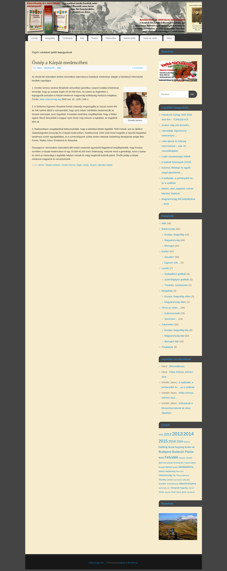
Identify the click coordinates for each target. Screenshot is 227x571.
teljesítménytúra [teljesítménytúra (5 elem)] (187, 483)
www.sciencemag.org (50, 99)
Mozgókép (50, 38)
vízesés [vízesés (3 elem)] (191, 488)
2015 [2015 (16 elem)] (163, 441)
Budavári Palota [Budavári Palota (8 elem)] (182, 451)
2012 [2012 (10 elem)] (168, 434)
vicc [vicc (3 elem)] (168, 488)
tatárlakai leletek (105, 165)
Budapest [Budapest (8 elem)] (165, 451)
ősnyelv (93, 165)
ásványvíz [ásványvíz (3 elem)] (191, 492)
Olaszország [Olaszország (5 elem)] (165, 475)
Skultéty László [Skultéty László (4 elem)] (166, 479)
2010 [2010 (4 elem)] (161, 434)
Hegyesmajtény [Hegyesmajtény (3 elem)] (190, 463)
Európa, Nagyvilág (174, 234)
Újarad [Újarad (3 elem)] (178, 492)
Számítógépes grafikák (177, 279)
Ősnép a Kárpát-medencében (60, 62)
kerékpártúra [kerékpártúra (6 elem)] (186, 466)
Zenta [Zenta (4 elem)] (161, 492)
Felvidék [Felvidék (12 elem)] (171, 457)
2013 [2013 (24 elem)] (177, 433)
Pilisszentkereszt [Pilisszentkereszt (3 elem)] (182, 475)
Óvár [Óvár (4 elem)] (173, 492)
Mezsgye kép (172, 341)
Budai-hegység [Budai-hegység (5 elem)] (176, 447)
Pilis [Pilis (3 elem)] (174, 475)
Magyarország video (175, 302)
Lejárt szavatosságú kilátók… (177, 156)
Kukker (94, 38)
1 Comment (137, 68)
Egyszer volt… (172, 262)
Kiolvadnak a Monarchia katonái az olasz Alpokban (177, 408)
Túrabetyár (67, 38)
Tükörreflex (110, 38)
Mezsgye (169, 245)
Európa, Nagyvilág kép (177, 330)
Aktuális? (169, 257)
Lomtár (34, 38)
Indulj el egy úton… (97, 563)
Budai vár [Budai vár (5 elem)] (190, 447)
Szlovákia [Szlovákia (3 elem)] (186, 480)
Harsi (169, 38)
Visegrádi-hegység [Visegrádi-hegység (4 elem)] (179, 488)
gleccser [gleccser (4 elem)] (162, 462)
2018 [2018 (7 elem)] (180, 441)
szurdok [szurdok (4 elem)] (162, 483)
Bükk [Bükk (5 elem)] (161, 457)
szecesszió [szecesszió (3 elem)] (177, 480)
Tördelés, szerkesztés (176, 285)
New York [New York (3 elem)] (179, 471)
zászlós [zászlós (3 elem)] (167, 492)
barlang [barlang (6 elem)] (163, 447)
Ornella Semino (69, 165)
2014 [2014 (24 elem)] (188, 433)
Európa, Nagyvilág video (178, 296)
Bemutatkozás (177, 366)
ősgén (79, 165)
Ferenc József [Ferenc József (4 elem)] (185, 458)
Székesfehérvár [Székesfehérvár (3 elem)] (172, 484)
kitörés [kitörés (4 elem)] (162, 471)
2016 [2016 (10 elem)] (172, 441)
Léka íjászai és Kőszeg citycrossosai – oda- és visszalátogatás (174, 146)
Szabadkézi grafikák (175, 273)
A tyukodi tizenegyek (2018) (176, 162)
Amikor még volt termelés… (176, 125)
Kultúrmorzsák (172, 313)
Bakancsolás (130, 38)
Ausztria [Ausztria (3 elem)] (186, 442)
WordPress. (133, 563)
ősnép (86, 165)
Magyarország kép (174, 335)
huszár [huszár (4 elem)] (162, 467)
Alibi (82, 38)
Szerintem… (171, 318)
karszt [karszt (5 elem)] (169, 467)
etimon (41, 165)
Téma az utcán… (151, 38)
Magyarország (172, 240)
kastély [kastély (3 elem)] (175, 467)
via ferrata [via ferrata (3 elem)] (162, 488)
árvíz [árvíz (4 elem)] (184, 492)
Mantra (122, 563)
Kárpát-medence (52, 165)
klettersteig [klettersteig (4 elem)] (170, 471)
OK (191, 94)
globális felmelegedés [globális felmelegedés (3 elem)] (175, 463)
